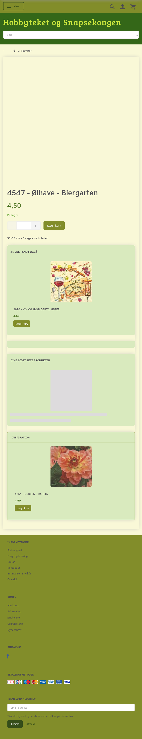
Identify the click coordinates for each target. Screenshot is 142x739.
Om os (11, 562)
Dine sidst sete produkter (30, 360)
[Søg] (137, 35)
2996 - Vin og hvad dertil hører (36, 309)
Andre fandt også (24, 252)
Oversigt (12, 579)
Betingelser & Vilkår (19, 573)
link (70, 716)
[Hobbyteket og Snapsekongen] (62, 21)
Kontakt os (13, 567)
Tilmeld (15, 724)
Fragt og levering (17, 556)
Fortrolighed (14, 550)
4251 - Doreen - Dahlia (31, 494)
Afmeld (30, 724)
